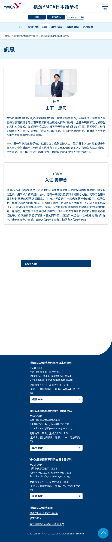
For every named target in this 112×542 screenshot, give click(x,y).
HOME (7, 35)
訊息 (45, 27)
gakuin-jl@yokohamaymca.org (54, 379)
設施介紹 (33, 27)
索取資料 (56, 17)
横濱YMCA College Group (44, 513)
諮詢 (37, 17)
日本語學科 (72, 27)
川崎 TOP (37, 496)
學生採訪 (56, 27)
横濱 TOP (37, 399)
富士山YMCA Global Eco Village (47, 523)
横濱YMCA (35, 518)
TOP (21, 27)
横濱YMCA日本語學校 (56, 6)
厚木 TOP (37, 447)
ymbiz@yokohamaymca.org (53, 476)
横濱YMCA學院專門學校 (26, 35)
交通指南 (88, 27)
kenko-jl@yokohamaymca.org (54, 428)
